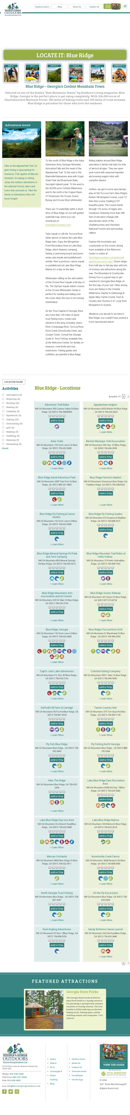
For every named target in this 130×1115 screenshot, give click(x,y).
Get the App (76, 1081)
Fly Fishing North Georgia (105, 743)
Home (52, 1060)
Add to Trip (56, 419)
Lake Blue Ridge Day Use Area (57, 819)
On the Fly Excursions (105, 891)
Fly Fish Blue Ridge (57, 743)
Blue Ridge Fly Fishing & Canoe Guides (57, 514)
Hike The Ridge (57, 779)
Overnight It (55, 1073)
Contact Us (97, 6)
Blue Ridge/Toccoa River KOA (106, 628)
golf (10, 427)
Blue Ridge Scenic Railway (105, 592)
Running (12, 439)
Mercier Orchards (57, 855)
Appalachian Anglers (105, 403)
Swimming (13, 443)
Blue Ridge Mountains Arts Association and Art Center (57, 593)
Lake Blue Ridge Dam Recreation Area (106, 781)
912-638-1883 (14, 1081)
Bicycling (13, 398)
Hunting (12, 431)
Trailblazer (76, 1077)
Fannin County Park (106, 706)
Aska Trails (57, 440)
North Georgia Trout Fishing (57, 891)
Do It (52, 1068)
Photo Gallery (55, 1077)
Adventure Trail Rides (57, 403)
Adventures (14, 394)
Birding (12, 402)
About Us (81, 6)
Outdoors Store (51, 6)
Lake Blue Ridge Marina (105, 819)
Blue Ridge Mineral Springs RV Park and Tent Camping (57, 554)
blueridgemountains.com (58, 223)
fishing (12, 418)
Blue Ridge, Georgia (57, 628)
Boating (12, 406)
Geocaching (14, 422)
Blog (66, 6)
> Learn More (105, 431)
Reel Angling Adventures (57, 928)
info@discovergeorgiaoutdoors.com (21, 1087)
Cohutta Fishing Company (106, 670)
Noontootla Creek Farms (105, 855)
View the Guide (78, 1073)
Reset (5, 447)
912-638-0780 (16, 1075)
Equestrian (13, 414)
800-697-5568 (20, 1078)
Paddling (13, 435)
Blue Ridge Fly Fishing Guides (105, 512)
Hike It (52, 1064)
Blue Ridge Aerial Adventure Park (57, 476)
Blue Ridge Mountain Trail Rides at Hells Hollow (106, 554)
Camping (12, 410)
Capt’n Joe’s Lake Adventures (57, 670)
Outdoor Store (77, 1060)
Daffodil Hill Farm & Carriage (57, 706)
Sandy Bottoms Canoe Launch (105, 928)
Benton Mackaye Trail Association (105, 440)
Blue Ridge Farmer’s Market (105, 476)
